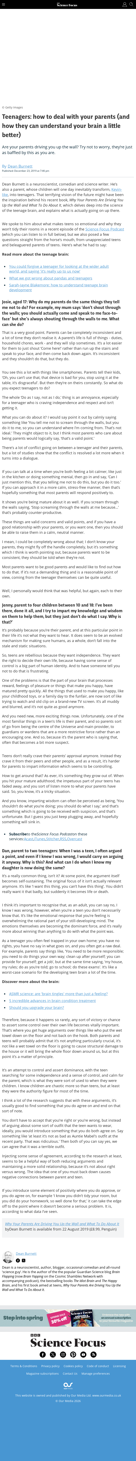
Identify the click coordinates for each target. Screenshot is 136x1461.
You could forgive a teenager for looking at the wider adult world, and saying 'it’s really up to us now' (59, 269)
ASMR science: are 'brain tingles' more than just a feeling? (58, 993)
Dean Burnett (26, 1253)
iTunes (39, 838)
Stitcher (52, 838)
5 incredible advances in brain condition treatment (52, 1000)
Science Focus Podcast (104, 229)
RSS (63, 838)
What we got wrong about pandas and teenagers (50, 278)
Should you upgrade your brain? (36, 1007)
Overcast (74, 838)
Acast (28, 838)
